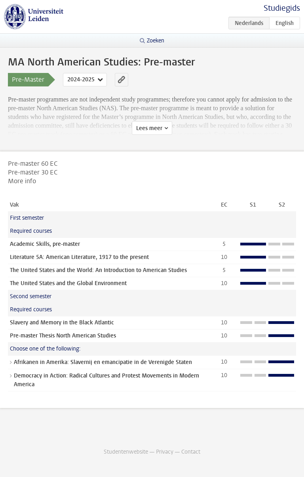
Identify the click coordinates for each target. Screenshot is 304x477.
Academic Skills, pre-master (45, 244)
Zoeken (155, 40)
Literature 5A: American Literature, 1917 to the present (79, 257)
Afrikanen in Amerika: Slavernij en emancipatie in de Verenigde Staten (103, 362)
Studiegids (282, 8)
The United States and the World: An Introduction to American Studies (98, 270)
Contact (190, 452)
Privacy (164, 452)
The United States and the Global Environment (68, 283)
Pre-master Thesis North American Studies (63, 335)
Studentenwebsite (126, 452)
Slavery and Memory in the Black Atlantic (62, 322)
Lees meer (149, 128)
